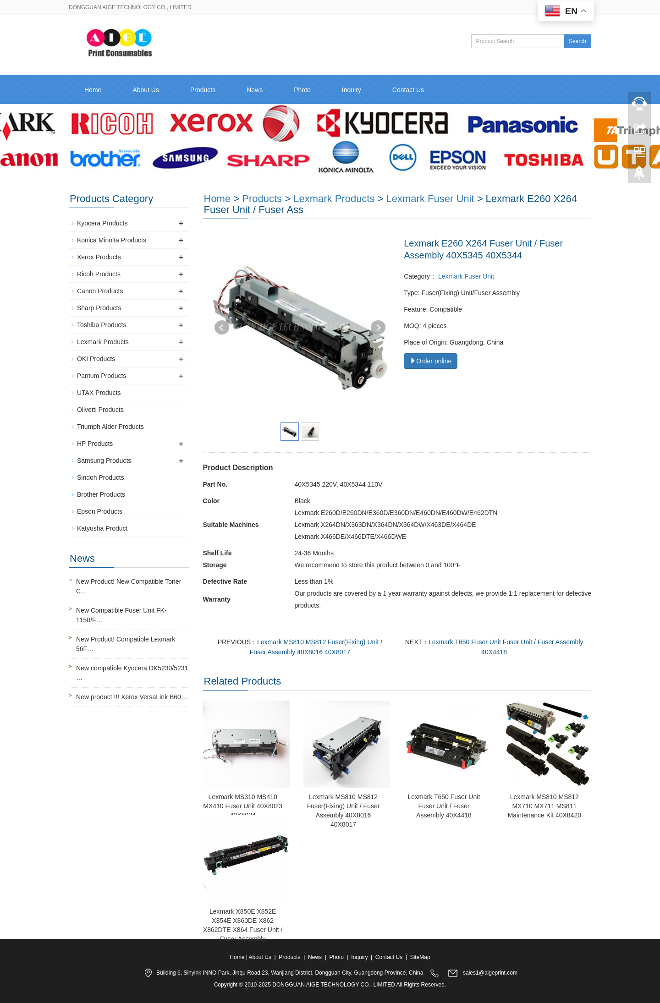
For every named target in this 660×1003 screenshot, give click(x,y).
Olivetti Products (100, 409)
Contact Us (408, 89)
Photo (302, 89)
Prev (221, 327)
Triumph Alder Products (110, 426)
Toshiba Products (101, 325)
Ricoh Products (99, 274)
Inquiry (351, 89)
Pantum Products (101, 375)
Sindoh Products (100, 477)
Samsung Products (104, 460)
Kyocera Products (102, 223)
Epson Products (99, 511)
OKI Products (96, 358)
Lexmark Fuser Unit (430, 198)
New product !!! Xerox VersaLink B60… (131, 697)
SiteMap (420, 957)
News (255, 89)
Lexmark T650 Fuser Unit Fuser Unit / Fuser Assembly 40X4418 (444, 806)
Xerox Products (99, 257)
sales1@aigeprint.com (490, 973)
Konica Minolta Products (111, 240)
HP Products (95, 443)
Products (202, 89)
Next (378, 327)
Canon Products (100, 291)
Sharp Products (99, 308)
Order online (430, 361)
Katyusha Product (102, 528)
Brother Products (101, 494)
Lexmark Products (333, 198)
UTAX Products (99, 392)
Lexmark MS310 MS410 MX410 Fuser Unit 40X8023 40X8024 (242, 806)
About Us (145, 89)
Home (92, 89)
